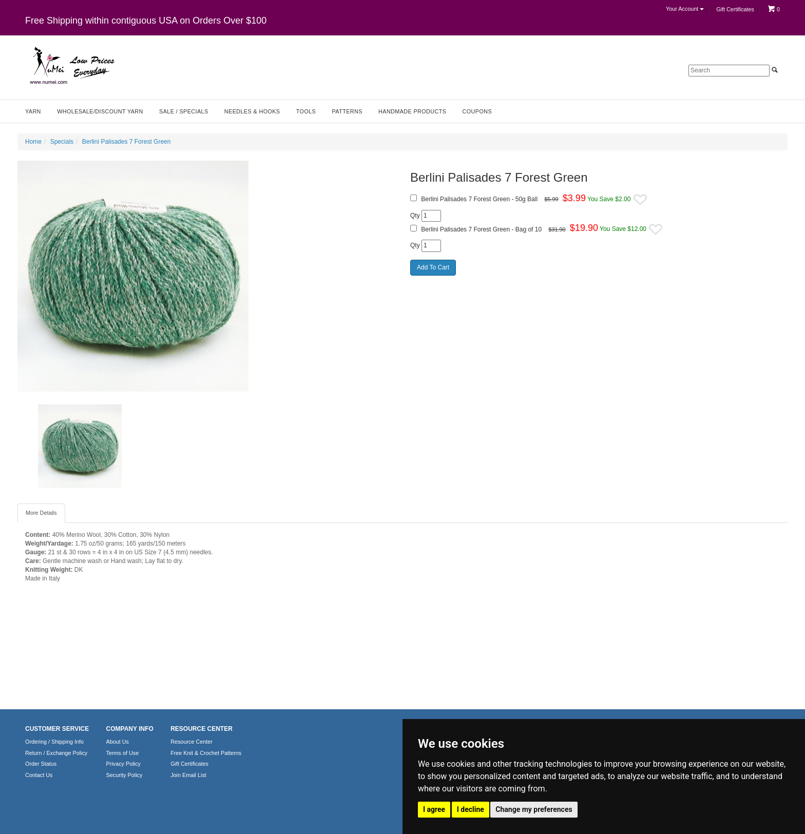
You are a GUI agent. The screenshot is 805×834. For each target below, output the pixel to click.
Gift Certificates (735, 9)
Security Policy (124, 775)
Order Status (40, 764)
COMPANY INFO (130, 728)
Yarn (33, 111)
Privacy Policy (123, 764)
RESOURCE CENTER (201, 728)
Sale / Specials (183, 111)
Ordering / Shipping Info (54, 742)
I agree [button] (434, 809)
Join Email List (188, 775)
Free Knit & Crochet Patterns (205, 753)
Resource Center (191, 742)
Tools (306, 111)
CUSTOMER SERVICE (57, 728)
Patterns (347, 111)
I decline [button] (470, 809)
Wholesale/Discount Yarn (100, 111)
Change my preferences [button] (533, 809)
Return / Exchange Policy (56, 753)
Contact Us (38, 775)
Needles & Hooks (252, 111)
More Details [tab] (41, 513)
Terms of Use (122, 753)
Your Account (685, 9)
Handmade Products (412, 111)
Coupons (477, 111)
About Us (117, 742)
